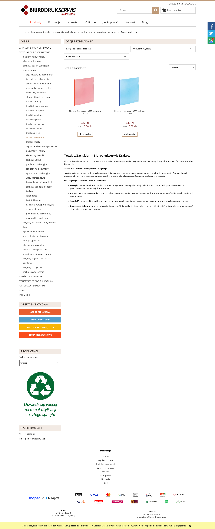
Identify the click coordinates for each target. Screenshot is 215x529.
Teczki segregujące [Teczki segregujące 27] (35, 124)
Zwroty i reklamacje (105, 468)
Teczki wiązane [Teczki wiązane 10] (33, 119)
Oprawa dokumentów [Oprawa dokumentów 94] (33, 231)
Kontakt (105, 471)
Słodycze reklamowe (40, 335)
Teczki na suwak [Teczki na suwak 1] (34, 128)
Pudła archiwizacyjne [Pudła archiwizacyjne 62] (36, 164)
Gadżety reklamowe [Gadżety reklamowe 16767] (30, 276)
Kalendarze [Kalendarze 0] (31, 195)
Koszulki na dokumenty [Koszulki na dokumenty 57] (37, 79)
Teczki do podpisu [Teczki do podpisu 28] (35, 110)
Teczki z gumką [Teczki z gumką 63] (33, 101)
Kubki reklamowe (40, 319)
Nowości (24, 290)
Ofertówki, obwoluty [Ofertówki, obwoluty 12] (36, 92)
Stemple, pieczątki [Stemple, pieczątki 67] (32, 240)
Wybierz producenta (28, 357)
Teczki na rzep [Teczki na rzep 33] (33, 133)
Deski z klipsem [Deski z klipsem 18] (33, 209)
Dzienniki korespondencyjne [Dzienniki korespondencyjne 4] (40, 204)
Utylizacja (105, 479)
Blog (106, 482)
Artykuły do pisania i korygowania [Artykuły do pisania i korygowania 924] (39, 222)
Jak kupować (105, 475)
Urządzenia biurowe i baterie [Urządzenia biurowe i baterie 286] (37, 254)
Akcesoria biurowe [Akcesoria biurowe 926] (32, 61)
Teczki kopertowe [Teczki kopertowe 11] (34, 115)
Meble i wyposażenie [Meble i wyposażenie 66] (33, 271)
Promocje (24, 294)
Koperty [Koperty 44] (27, 227)
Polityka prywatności (105, 464)
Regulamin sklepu (105, 460)
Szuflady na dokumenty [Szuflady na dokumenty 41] (37, 168)
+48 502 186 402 (153, 514)
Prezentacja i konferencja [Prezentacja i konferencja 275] (36, 236)
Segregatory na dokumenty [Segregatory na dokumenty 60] (39, 74)
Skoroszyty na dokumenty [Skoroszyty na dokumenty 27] (38, 83)
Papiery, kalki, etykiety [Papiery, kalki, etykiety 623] (34, 56)
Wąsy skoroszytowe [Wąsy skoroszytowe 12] (35, 177)
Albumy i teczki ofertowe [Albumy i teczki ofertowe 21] (38, 97)
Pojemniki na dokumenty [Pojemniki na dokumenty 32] (38, 213)
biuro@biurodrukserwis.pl (154, 517)
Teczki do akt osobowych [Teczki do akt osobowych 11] (38, 106)
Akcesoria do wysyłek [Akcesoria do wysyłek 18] (33, 245)
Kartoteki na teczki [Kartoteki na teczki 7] (35, 200)
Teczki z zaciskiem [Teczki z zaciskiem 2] (35, 137)
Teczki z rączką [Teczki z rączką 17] (33, 141)
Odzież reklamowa (40, 312)
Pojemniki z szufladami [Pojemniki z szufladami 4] (37, 218)
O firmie (105, 456)
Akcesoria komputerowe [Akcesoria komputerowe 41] (35, 249)
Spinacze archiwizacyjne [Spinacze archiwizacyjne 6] (38, 173)
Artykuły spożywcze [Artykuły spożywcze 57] (32, 267)
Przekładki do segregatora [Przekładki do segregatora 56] (39, 88)
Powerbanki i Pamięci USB (40, 327)
